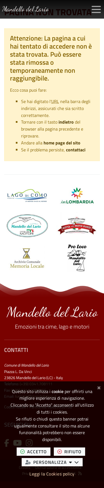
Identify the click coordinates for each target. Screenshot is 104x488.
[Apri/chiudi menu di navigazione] (96, 9)
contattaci (75, 149)
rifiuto (71, 451)
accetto (35, 451)
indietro (66, 122)
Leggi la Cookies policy (52, 474)
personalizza (54, 462)
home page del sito (62, 142)
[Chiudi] (99, 387)
